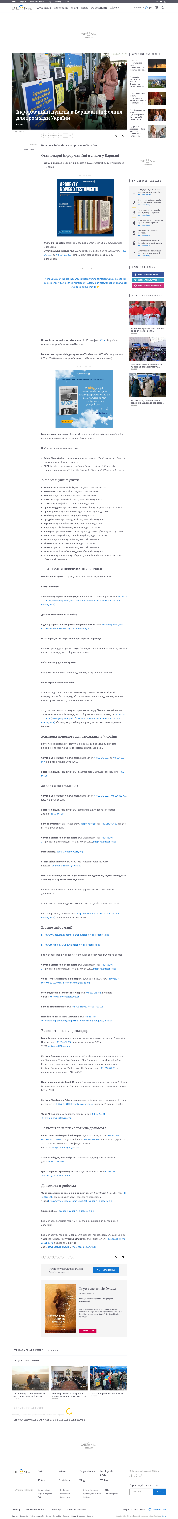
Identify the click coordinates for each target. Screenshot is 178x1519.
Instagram (165, 2)
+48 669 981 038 (91, 1139)
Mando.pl (56, 1510)
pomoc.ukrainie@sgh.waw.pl (66, 865)
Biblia (14, 1)
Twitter (161, 2)
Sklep (67, 1)
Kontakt (48, 1516)
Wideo (84, 7)
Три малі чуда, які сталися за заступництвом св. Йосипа (29, 1394)
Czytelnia (64, 1480)
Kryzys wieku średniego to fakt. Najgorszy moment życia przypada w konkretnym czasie (137, 132)
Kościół (42, 1480)
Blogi (50, 1)
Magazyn (23, 1)
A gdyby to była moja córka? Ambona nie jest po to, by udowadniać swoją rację (150, 192)
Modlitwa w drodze (37, 1)
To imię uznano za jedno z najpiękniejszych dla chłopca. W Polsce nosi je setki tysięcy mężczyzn (137, 117)
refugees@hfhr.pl (103, 1020)
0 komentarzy (144, 235)
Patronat (90, 1516)
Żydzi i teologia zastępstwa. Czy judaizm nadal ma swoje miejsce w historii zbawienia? (151, 202)
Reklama (66, 1516)
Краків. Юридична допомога (107, 1393)
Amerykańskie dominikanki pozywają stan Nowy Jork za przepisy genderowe (150, 253)
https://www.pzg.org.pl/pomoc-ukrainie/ (75, 934)
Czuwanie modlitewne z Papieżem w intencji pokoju (150, 241)
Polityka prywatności (37, 1516)
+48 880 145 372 (93, 992)
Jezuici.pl (16, 1510)
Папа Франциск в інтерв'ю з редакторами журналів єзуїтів (69, 1394)
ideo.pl (164, 1516)
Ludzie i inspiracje (111, 1493)
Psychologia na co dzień (92, 1493)
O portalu (15, 1516)
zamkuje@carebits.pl (83, 1103)
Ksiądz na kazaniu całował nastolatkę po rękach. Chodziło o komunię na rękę (137, 98)
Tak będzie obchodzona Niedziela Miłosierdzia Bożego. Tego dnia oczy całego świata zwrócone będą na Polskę (137, 85)
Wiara (74, 7)
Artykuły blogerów (45, 1493)
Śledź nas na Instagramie (147, 285)
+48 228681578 (113, 1238)
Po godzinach (99, 7)
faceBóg (58, 1)
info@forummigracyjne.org (76, 982)
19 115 (101, 340)
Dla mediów (57, 1516)
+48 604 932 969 (63, 254)
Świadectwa (65, 1493)
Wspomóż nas (106, 1270)
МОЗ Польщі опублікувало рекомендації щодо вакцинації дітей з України (148, 402)
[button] (156, 8)
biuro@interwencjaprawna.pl (64, 996)
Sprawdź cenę (88, 1331)
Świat (41, 1471)
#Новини (53, 1350)
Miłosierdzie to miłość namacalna (148, 231)
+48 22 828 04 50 (109, 823)
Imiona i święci (65, 1497)
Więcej (113, 7)
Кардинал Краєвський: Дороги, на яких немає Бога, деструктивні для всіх (147, 330)
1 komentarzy (144, 215)
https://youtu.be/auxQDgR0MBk (70, 944)
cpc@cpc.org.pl (88, 823)
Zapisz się (159, 1492)
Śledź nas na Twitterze (147, 280)
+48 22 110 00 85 (53, 982)
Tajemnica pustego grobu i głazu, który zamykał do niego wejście (149, 212)
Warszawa (138, 7)
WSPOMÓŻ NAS (157, 1509)
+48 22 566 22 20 (107, 1067)
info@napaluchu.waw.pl (83, 1246)
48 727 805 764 (57, 813)
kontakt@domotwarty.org (70, 851)
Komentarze (61, 7)
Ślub (39, 1497)
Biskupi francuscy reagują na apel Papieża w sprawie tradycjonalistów (150, 222)
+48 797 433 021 (79, 1006)
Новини (19, 124)
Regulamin (24, 1516)
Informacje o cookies (78, 1516)
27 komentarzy (144, 195)
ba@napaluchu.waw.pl (59, 1246)
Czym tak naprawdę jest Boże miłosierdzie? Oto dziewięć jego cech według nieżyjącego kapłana (137, 68)
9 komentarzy (144, 205)
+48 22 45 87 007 (63, 1042)
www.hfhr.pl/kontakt (69, 1020)
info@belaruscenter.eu (104, 841)
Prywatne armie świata (97, 1289)
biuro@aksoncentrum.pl (58, 1175)
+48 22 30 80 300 (64, 1103)
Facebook (157, 2)
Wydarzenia (44, 7)
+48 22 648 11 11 (102, 757)
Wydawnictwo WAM (36, 1510)
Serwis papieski (44, 1490)
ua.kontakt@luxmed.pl (59, 1046)
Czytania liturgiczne (90, 1490)
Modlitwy (86, 1497)
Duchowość (64, 1490)
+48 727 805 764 (56, 1161)
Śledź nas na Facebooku (147, 274)
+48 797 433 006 (95, 1006)
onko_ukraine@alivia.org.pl (58, 1117)
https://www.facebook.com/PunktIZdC (81, 1200)
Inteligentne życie (107, 1473)
